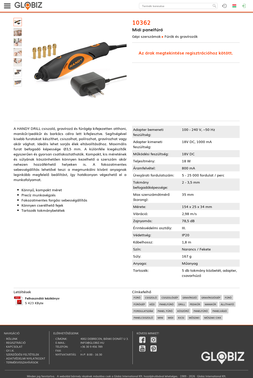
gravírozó (190, 297)
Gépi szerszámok (146, 36)
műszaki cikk (212, 317)
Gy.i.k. (10, 350)
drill (181, 304)
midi (170, 317)
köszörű (183, 311)
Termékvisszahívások (22, 362)
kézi (152, 304)
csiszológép (170, 297)
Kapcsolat (14, 346)
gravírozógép (210, 297)
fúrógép (139, 304)
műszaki (194, 317)
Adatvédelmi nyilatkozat (25, 358)
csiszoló (151, 297)
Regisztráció (16, 343)
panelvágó (220, 311)
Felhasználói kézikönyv (42, 298)
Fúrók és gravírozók (181, 36)
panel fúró (165, 311)
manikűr (210, 304)
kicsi (181, 317)
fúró (137, 297)
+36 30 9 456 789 (91, 346)
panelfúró (166, 304)
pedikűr (195, 304)
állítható (227, 304)
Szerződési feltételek (22, 354)
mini (160, 317)
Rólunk (11, 339)
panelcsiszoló (143, 317)
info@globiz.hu (92, 343)
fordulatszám (143, 311)
